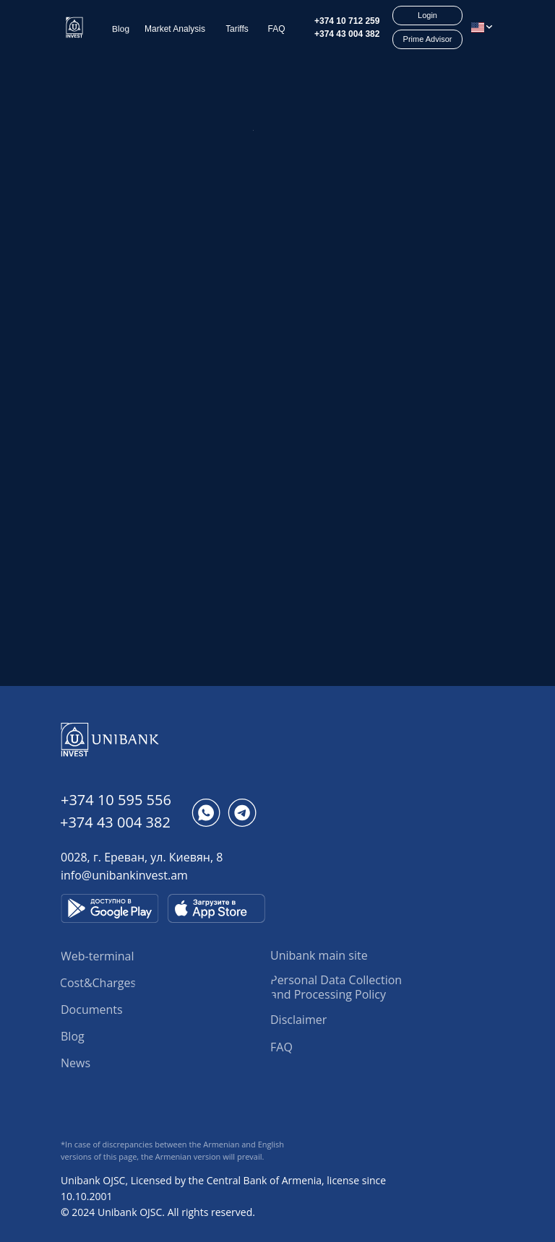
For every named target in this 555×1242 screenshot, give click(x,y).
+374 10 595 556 (116, 799)
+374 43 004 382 (346, 34)
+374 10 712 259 (346, 21)
